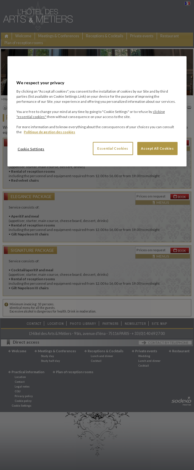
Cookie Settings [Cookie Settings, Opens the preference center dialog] (31, 149)
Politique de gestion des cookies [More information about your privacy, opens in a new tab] (49, 132)
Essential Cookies (112, 148)
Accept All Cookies (157, 148)
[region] (97, 111)
